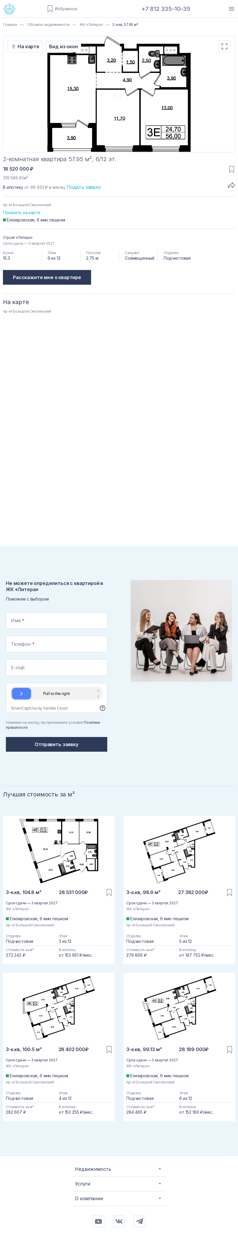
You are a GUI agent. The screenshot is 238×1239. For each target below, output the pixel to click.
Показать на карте (22, 212)
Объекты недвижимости (47, 24)
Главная (10, 24)
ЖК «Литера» (91, 24)
